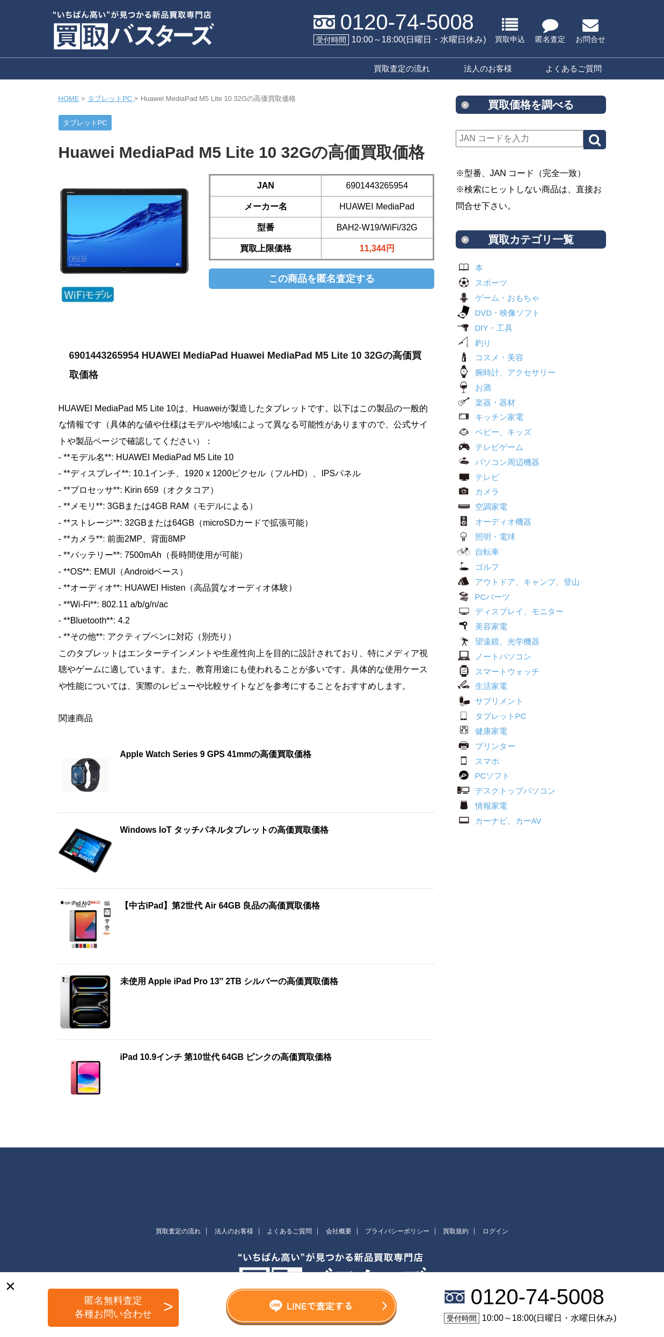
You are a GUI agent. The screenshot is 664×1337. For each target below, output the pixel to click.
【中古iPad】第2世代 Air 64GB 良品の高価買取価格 (220, 905)
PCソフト (483, 775)
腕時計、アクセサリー (506, 372)
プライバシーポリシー (397, 1231)
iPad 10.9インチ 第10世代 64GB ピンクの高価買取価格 (226, 1057)
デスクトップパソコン (506, 790)
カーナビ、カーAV (499, 820)
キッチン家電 (489, 417)
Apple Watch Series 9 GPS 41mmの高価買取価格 (216, 754)
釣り (473, 342)
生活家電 (481, 686)
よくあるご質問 (573, 68)
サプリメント (489, 701)
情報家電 (481, 805)
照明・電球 (485, 536)
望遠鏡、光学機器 (497, 641)
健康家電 (481, 731)
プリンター (485, 746)
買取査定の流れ (402, 68)
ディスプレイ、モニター (510, 611)
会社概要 (339, 1231)
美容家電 (481, 626)
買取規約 (456, 1231)
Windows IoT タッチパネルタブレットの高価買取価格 (224, 829)
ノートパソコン (493, 656)
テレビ (477, 477)
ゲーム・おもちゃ (497, 297)
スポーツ (481, 282)
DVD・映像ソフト (498, 312)
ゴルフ (477, 566)
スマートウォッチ (497, 671)
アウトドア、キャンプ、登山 (518, 581)
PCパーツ (483, 596)
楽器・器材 (485, 402)
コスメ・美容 (489, 357)
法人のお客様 (488, 68)
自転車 (477, 551)
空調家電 (481, 506)
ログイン (495, 1231)
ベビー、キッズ (493, 432)
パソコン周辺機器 (497, 462)
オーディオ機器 (493, 521)
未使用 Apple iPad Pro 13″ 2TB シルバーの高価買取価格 (229, 981)
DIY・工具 (484, 327)
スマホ (477, 761)
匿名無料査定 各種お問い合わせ (113, 1307)
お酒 (473, 387)
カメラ (477, 491)
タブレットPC (491, 716)
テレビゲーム (489, 447)
